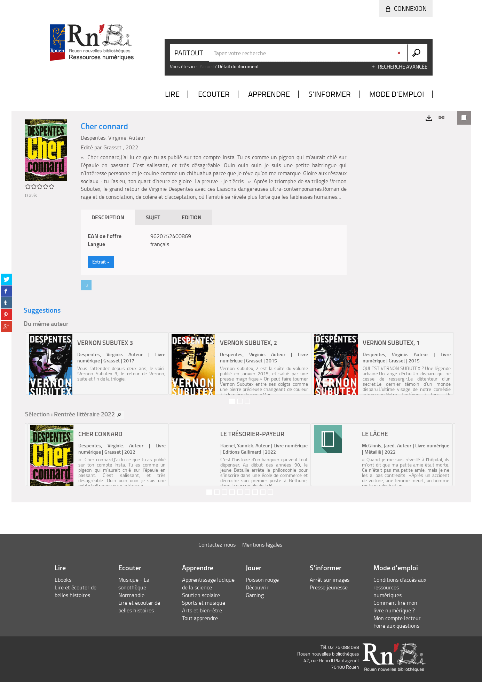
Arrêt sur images (329, 579)
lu (86, 285)
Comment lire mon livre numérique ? (395, 606)
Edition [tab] (192, 217)
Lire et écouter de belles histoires (75, 591)
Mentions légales (262, 544)
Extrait (101, 261)
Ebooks (63, 579)
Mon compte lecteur (397, 618)
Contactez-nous (217, 544)
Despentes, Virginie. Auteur (113, 137)
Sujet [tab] (153, 217)
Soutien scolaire (201, 595)
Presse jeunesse (329, 587)
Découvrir (257, 587)
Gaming (255, 595)
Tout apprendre (200, 618)
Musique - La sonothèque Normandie (133, 587)
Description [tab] (108, 217)
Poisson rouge (262, 579)
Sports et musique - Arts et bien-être (205, 606)
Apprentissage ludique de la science (208, 583)
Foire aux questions (396, 625)
